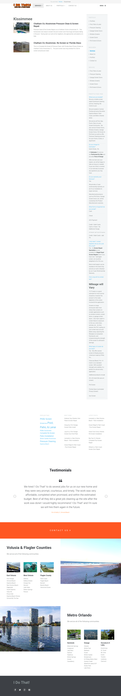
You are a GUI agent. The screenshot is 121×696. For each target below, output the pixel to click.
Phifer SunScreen (45, 430)
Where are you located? (96, 97)
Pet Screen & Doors (95, 41)
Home (60, 2)
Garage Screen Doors (96, 31)
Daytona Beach (44, 444)
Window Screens (95, 34)
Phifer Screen (46, 419)
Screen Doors (94, 37)
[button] (14, 496)
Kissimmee (52, 438)
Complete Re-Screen (47, 433)
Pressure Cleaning (95, 27)
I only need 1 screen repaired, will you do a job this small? (96, 244)
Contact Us (72, 5)
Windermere (43, 423)
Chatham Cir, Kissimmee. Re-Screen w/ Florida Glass (57, 43)
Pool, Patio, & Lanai (95, 24)
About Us (49, 5)
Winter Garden (44, 438)
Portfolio (60, 5)
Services (38, 5)
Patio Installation (47, 436)
